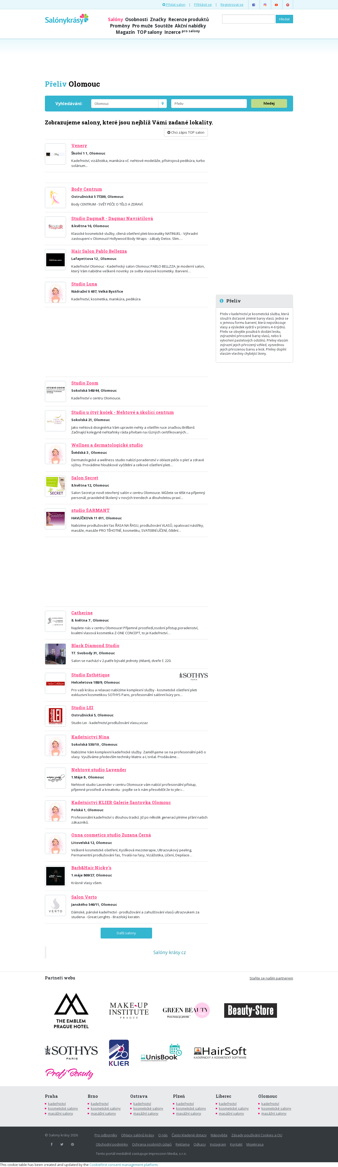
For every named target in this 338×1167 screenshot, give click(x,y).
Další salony (126, 933)
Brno (93, 1096)
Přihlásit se (203, 4)
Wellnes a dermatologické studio (107, 445)
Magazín (125, 32)
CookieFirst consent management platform (124, 1164)
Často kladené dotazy (189, 1135)
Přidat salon (173, 4)
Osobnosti (136, 19)
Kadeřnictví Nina (90, 737)
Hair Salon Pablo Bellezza (99, 251)
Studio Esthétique (90, 675)
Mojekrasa (255, 1144)
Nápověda (219, 1135)
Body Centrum (86, 189)
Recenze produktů (188, 19)
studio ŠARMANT (90, 510)
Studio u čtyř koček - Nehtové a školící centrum (122, 412)
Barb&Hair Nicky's (91, 867)
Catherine (82, 612)
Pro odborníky (106, 1135)
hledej (269, 103)
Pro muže (142, 26)
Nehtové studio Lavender (98, 769)
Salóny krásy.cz (169, 952)
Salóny (115, 19)
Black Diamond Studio (95, 645)
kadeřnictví (57, 1103)
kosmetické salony (63, 1108)
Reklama (183, 1144)
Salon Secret (84, 477)
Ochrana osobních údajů (152, 1144)
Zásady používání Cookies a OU (256, 1135)
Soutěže (164, 26)
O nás (163, 1135)
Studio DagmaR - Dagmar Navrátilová (112, 218)
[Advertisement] (169, 59)
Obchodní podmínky (112, 1144)
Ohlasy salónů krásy (137, 1135)
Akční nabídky (190, 26)
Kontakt (236, 1144)
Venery (79, 145)
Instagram (218, 1144)
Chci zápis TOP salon (185, 132)
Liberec (223, 1096)
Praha (51, 1096)
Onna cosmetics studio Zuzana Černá (111, 835)
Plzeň (179, 1096)
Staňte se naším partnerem (271, 978)
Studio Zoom (84, 383)
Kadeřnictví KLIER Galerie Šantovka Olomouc (121, 802)
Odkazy (200, 1144)
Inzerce (182, 32)
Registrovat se (231, 4)
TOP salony (149, 32)
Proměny (120, 26)
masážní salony (60, 1113)
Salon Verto (84, 897)
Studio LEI (82, 707)
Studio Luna (84, 284)
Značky (158, 19)
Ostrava (139, 1096)
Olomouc (267, 1096)
